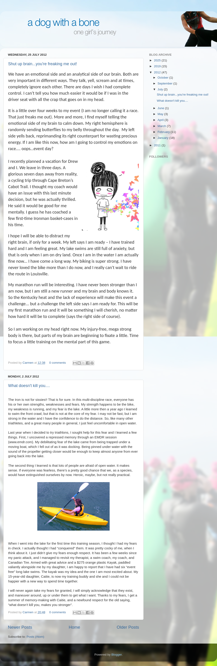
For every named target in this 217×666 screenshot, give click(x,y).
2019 (158, 66)
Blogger (116, 654)
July (161, 89)
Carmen (28, 362)
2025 (158, 60)
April (161, 120)
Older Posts (128, 627)
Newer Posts (20, 627)
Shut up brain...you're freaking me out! (42, 64)
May (161, 114)
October (163, 77)
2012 (158, 72)
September (165, 83)
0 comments (57, 362)
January (163, 137)
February (164, 132)
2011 (158, 145)
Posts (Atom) (35, 636)
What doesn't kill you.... (29, 385)
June (161, 108)
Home (74, 627)
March (162, 126)
